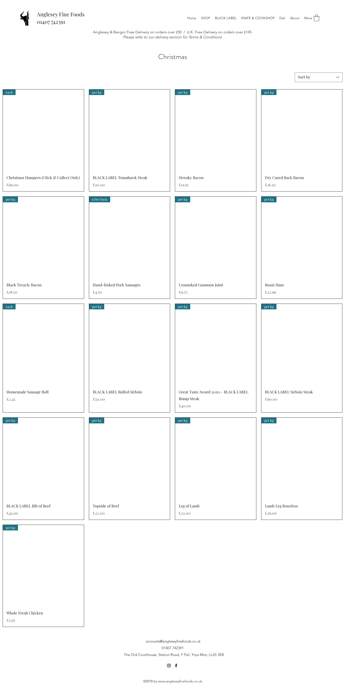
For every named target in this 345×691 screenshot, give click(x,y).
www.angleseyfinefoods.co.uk (180, 681)
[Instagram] (169, 665)
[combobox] (319, 77)
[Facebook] (176, 665)
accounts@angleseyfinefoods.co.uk (173, 641)
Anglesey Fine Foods (61, 14)
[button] (206, 18)
